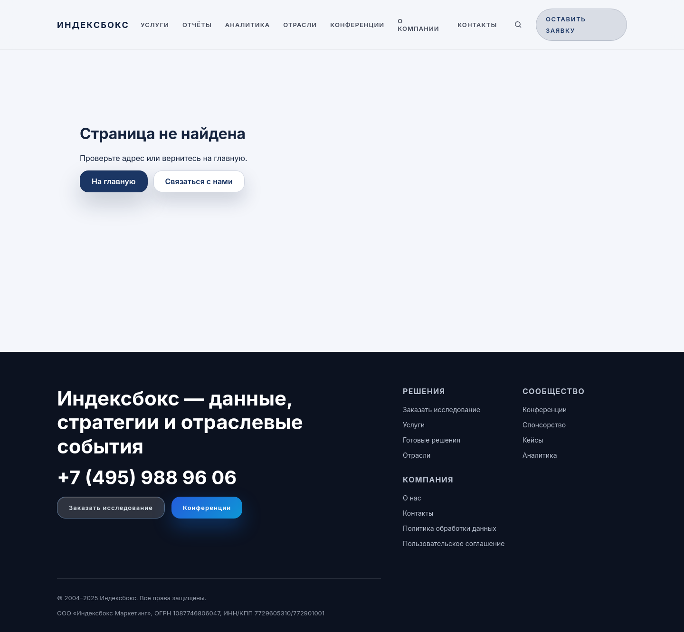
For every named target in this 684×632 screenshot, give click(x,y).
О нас (412, 498)
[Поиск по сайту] (518, 25)
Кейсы (532, 440)
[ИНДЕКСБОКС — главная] (93, 25)
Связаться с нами (199, 181)
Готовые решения (431, 440)
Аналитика (247, 24)
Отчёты (197, 24)
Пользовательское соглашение (453, 543)
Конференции (357, 24)
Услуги (155, 24)
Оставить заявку (566, 24)
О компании (418, 24)
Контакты (477, 24)
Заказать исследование (111, 507)
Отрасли (300, 24)
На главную (114, 181)
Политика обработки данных (449, 528)
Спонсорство (544, 425)
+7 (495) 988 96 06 (147, 477)
